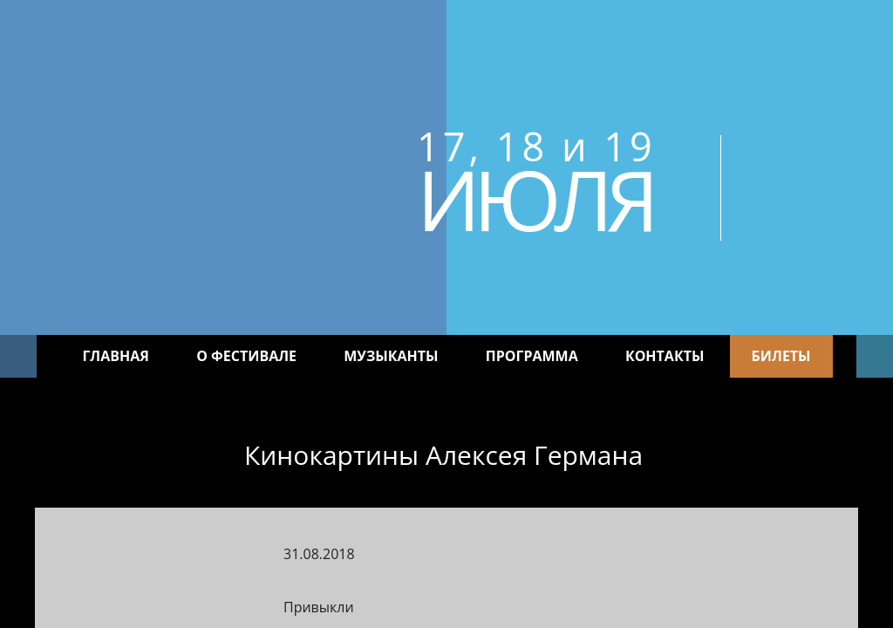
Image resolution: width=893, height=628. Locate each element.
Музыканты (391, 355)
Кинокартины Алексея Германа (443, 455)
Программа (532, 355)
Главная (115, 355)
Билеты (781, 355)
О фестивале (246, 355)
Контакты (665, 355)
